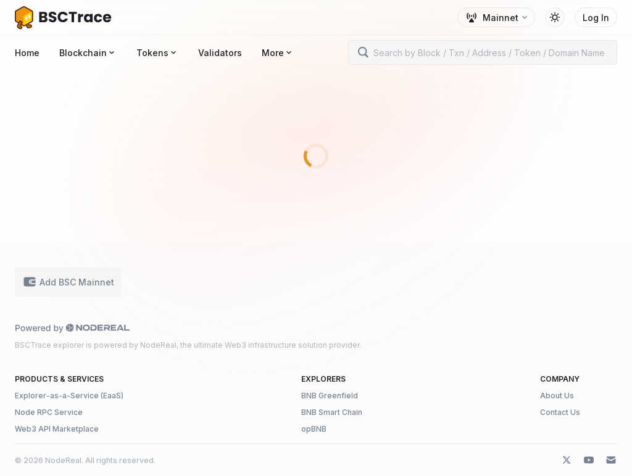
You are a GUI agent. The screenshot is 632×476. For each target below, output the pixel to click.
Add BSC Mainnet (68, 281)
